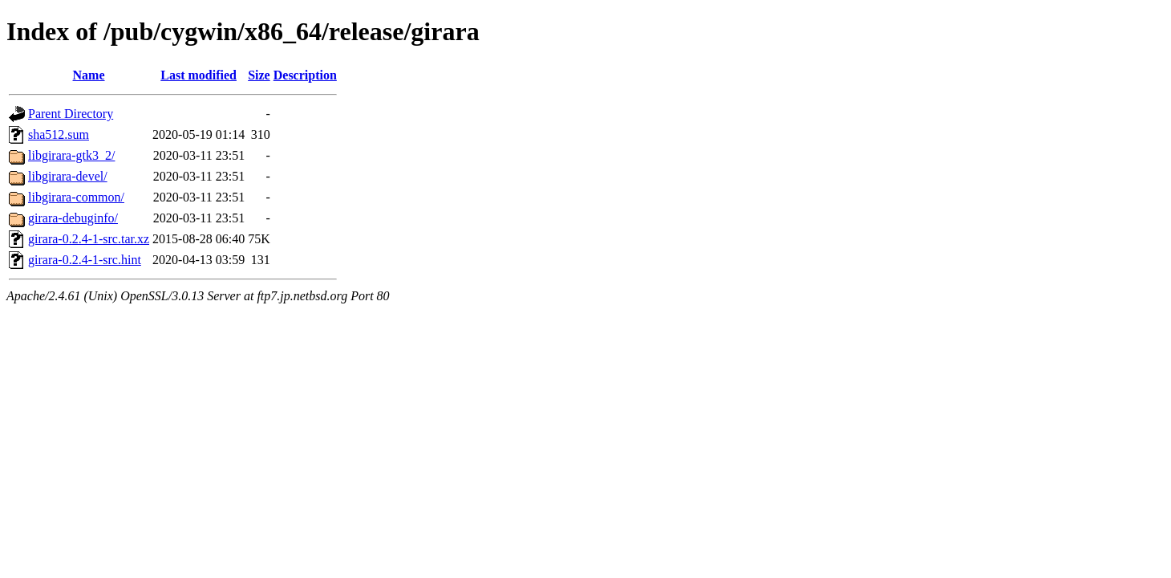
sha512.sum (58, 134)
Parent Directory (70, 113)
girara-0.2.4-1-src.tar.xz (88, 239)
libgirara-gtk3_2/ (71, 155)
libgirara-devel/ (67, 176)
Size (259, 75)
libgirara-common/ (76, 197)
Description (305, 75)
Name (89, 75)
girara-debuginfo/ (73, 218)
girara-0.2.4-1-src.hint (84, 260)
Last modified (198, 75)
